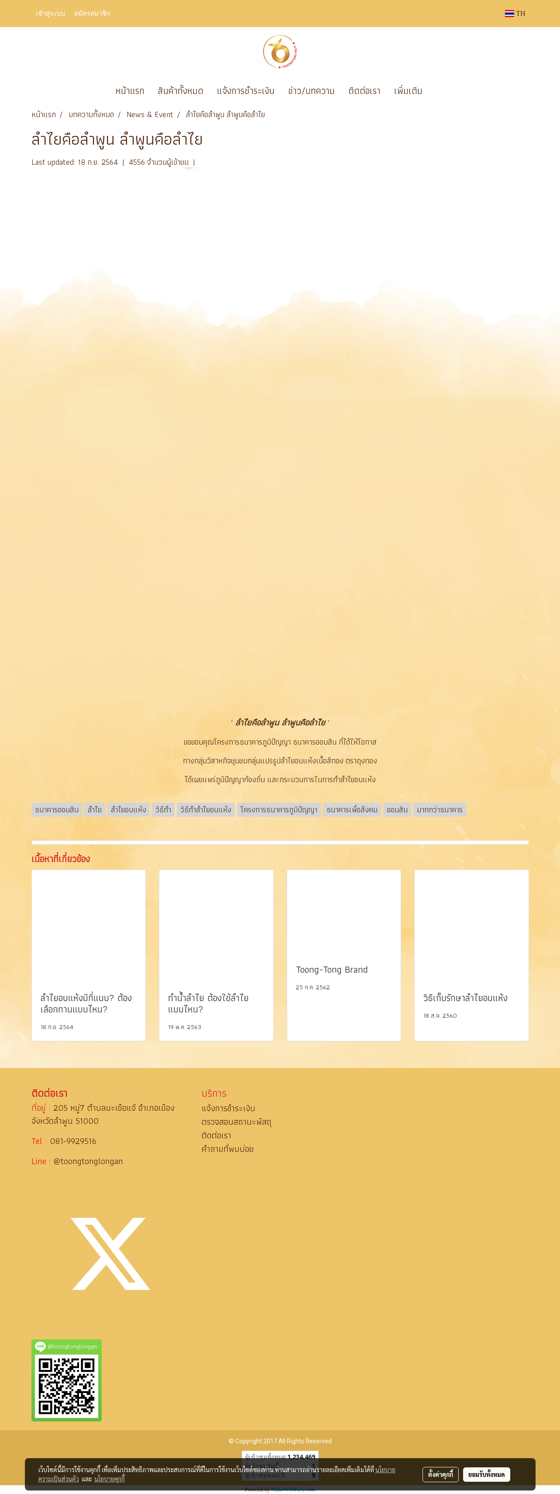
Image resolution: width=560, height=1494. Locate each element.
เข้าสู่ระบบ (50, 13)
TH (515, 13)
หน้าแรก (130, 90)
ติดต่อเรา (364, 90)
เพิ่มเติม (408, 90)
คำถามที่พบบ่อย (228, 1149)
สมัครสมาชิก (92, 13)
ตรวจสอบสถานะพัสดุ (236, 1122)
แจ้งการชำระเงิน (246, 90)
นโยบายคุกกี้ (109, 1479)
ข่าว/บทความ (311, 90)
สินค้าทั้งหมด (180, 90)
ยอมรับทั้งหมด (486, 1474)
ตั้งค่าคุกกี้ (440, 1474)
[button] (442, 90)
